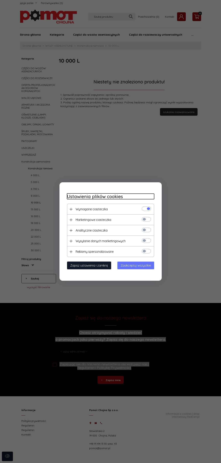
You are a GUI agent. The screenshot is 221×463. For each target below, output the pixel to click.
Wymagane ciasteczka (92, 209)
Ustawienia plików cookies (95, 196)
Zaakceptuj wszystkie (136, 265)
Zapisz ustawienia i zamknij (89, 265)
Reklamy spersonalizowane (95, 251)
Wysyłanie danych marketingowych (101, 241)
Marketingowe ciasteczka (93, 220)
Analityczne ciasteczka (92, 230)
